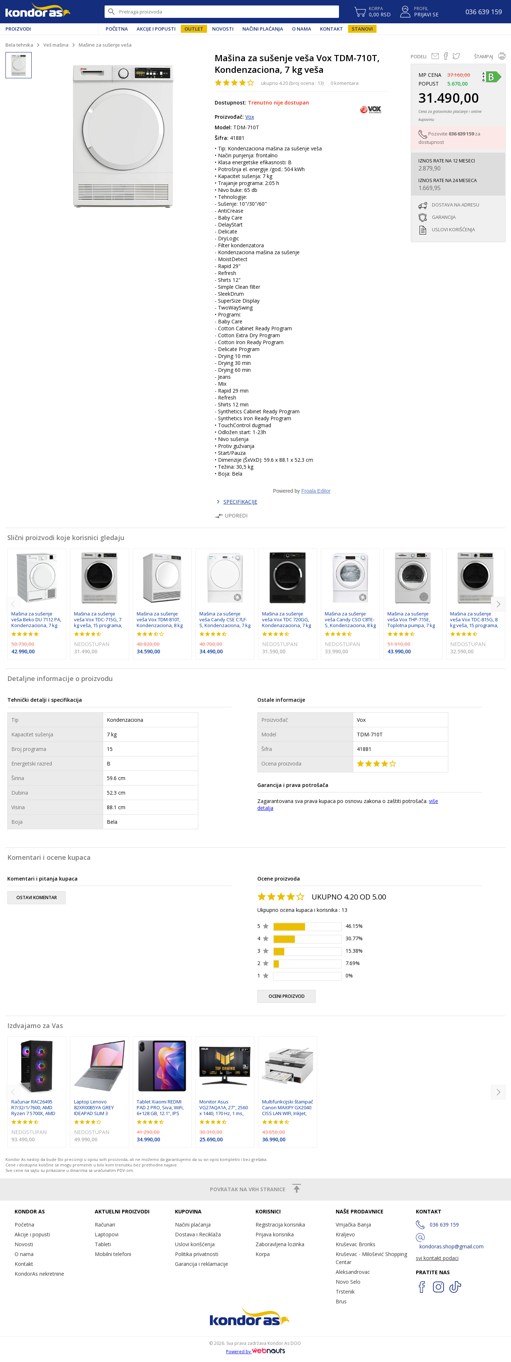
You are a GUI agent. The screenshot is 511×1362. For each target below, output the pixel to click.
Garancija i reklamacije (201, 1263)
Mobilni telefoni (113, 1254)
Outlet (193, 28)
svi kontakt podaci (437, 1258)
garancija (444, 217)
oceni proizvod (287, 996)
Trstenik (345, 1291)
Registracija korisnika (280, 1224)
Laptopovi (106, 1234)
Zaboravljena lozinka (280, 1244)
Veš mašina (56, 45)
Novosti (223, 28)
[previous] (12, 604)
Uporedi (231, 515)
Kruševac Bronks (355, 1244)
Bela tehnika (19, 45)
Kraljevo (345, 1234)
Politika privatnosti (196, 1254)
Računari (105, 1224)
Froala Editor (316, 491)
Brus (341, 1301)
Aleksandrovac (353, 1271)
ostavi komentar (36, 897)
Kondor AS (37, 11)
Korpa (263, 1254)
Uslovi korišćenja (195, 1244)
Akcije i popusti (156, 28)
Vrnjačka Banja (353, 1224)
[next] (498, 604)
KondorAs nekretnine (39, 1273)
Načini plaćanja (262, 28)
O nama (301, 28)
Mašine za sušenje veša (105, 45)
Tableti (103, 1244)
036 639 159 (461, 133)
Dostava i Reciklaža (198, 1234)
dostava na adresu (455, 204)
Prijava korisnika (275, 1234)
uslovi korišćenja (453, 229)
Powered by (255, 1352)
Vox (249, 116)
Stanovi (362, 28)
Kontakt (331, 28)
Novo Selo (348, 1281)
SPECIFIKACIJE (240, 501)
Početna (117, 28)
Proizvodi (18, 28)
